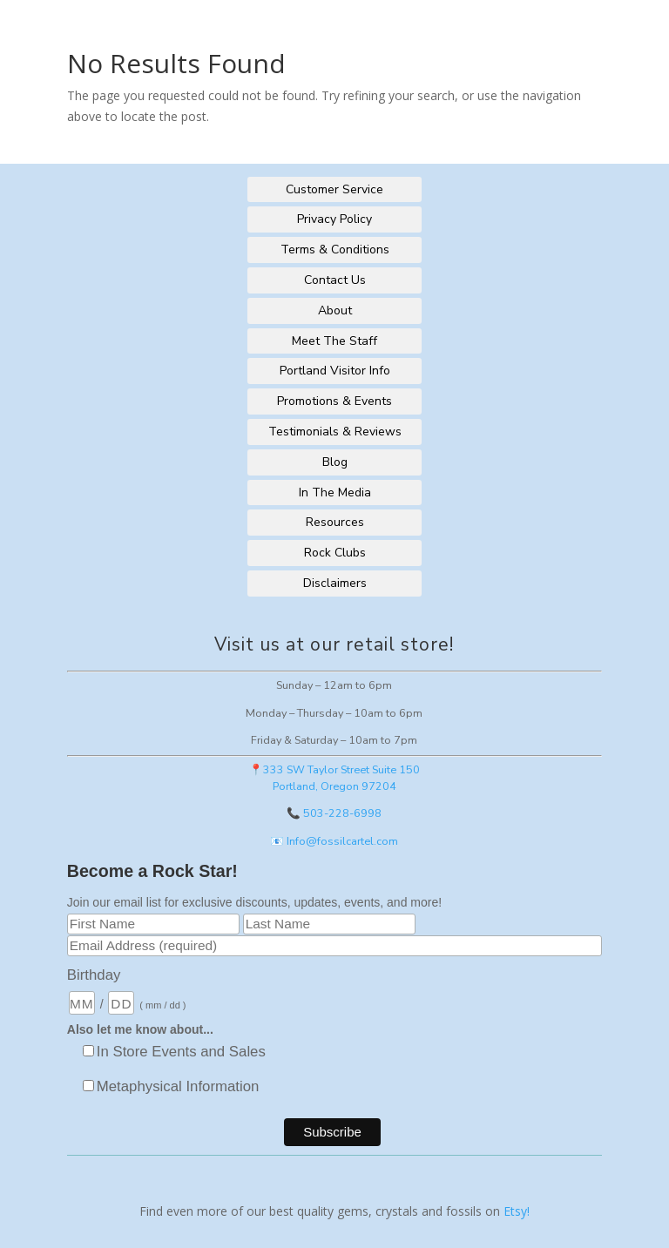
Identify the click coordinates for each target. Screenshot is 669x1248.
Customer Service (334, 189)
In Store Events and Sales (181, 1051)
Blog (335, 462)
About (335, 310)
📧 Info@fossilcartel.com (334, 840)
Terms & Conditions (334, 249)
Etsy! (516, 1211)
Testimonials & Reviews (335, 431)
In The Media (335, 492)
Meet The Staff (334, 341)
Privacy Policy (334, 219)
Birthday (94, 975)
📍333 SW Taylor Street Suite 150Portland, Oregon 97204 (334, 777)
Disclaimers (335, 583)
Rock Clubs (335, 552)
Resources (335, 522)
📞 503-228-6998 (334, 813)
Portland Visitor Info (335, 370)
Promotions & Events (334, 401)
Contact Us (335, 280)
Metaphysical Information (178, 1086)
